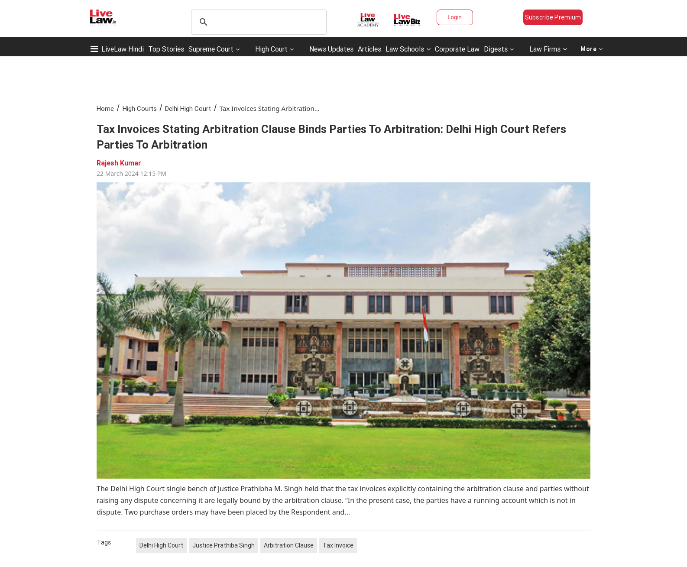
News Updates (331, 49)
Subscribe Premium (553, 17)
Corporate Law (457, 49)
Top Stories (166, 49)
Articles (369, 49)
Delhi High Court (188, 108)
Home (105, 108)
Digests (496, 49)
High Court (271, 49)
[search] (257, 22)
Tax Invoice (338, 545)
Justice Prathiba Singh (223, 545)
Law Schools (408, 49)
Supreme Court (210, 49)
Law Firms (548, 49)
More (591, 49)
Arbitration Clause (289, 545)
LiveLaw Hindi (122, 49)
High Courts (140, 108)
